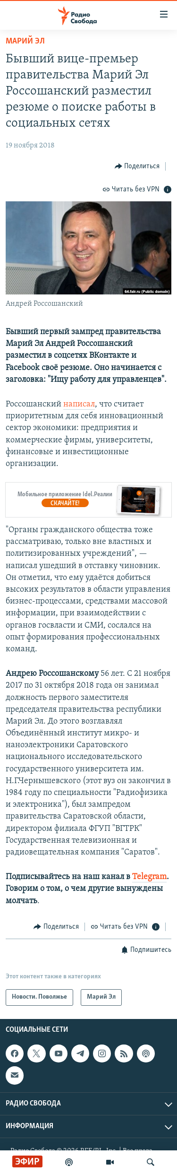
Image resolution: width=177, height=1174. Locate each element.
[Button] (137, 166)
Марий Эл (25, 41)
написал (79, 404)
